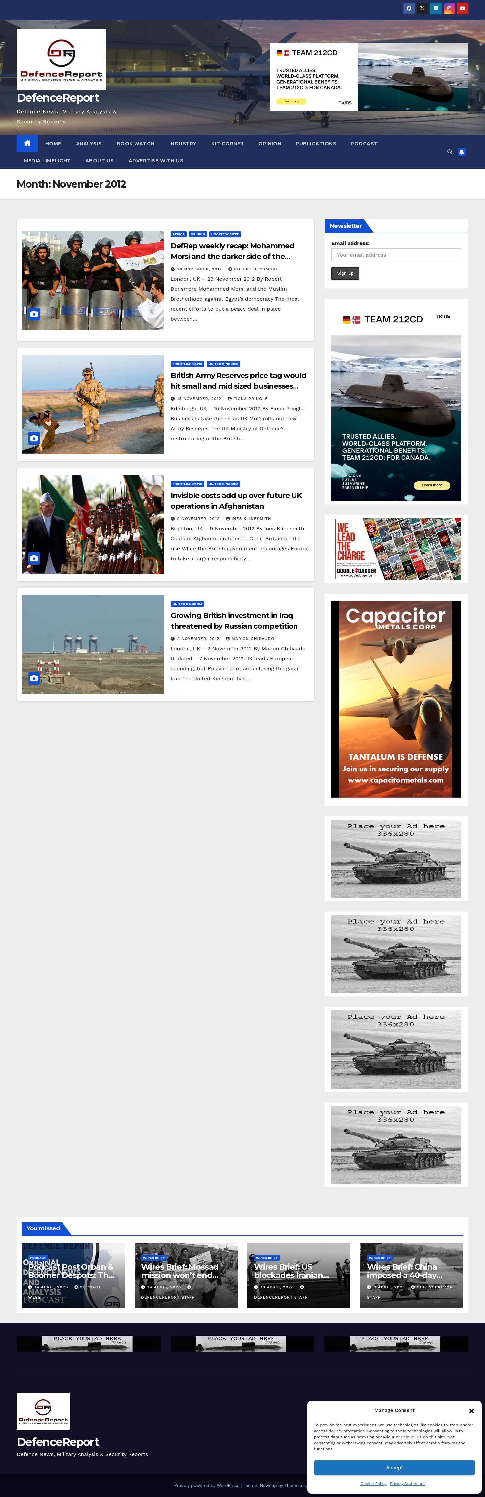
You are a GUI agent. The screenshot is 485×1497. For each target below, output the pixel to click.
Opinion (270, 144)
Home (53, 144)
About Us (99, 161)
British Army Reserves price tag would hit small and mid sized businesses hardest (238, 386)
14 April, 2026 (52, 1287)
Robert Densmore (253, 269)
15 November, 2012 (200, 398)
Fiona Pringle (248, 398)
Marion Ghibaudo (250, 638)
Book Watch (136, 144)
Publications (316, 144)
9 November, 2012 (199, 518)
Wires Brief (154, 1258)
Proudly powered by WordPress (207, 1485)
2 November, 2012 (199, 638)
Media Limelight (47, 161)
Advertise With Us (156, 161)
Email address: (350, 243)
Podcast (364, 144)
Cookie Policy (374, 1483)
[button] (471, 1410)
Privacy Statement (407, 1483)
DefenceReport (58, 98)
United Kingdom (223, 364)
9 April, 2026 (390, 1287)
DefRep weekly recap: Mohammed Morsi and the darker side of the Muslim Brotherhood (232, 256)
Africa (179, 234)
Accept (394, 1468)
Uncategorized (225, 234)
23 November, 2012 (200, 269)
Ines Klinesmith (248, 518)
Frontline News (187, 364)
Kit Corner (227, 144)
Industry (183, 144)
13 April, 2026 (278, 1287)
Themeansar (297, 1485)
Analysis (89, 144)
